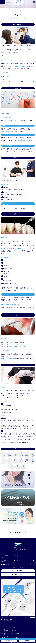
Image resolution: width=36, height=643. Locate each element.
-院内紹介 (12, 629)
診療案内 (5, 8)
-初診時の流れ (4, 632)
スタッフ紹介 (4, 637)
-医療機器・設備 (13, 630)
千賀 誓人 (33, 9)
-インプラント (13, 637)
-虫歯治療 (12, 633)
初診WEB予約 (17, 570)
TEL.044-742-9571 (18, 567)
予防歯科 (8, 8)
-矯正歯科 (12, 636)
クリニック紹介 (12, 627)
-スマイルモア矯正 (18, 636)
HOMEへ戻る (18, 532)
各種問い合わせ (17, 574)
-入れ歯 (17, 637)
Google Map (32, 617)
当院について (4, 633)
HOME (3, 627)
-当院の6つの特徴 (5, 636)
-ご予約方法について (5, 630)
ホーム (2, 8)
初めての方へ (4, 629)
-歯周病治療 (17, 633)
